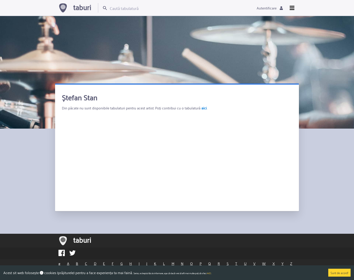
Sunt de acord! (339, 272)
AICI (209, 273)
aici (204, 108)
